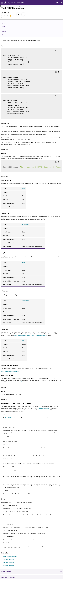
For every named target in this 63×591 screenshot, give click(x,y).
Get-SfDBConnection (8, 562)
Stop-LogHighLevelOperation (39, 335)
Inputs (4, 34)
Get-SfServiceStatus (8, 559)
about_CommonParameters (20, 382)
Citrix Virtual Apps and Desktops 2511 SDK (36, 6)
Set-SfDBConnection (43, 408)
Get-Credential (10, 218)
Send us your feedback (8, 577)
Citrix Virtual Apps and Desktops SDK (13, 6)
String (23, 188)
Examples (5, 28)
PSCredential (25, 224)
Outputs (4, 36)
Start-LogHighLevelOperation (22, 335)
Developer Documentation (15, 2)
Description (5, 26)
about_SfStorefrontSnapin (10, 556)
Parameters (5, 31)
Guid (23, 340)
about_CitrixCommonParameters (10, 371)
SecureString (25, 300)
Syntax (4, 23)
